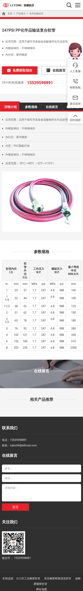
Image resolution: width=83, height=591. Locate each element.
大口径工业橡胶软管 (28, 574)
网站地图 (41, 585)
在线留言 (51, 70)
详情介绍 (10, 106)
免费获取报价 (18, 70)
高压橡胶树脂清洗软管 (58, 574)
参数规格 (31, 106)
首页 (10, 13)
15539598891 (39, 82)
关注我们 (9, 519)
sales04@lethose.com (23, 443)
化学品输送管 (36, 13)
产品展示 (21, 13)
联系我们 (9, 427)
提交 (15, 504)
